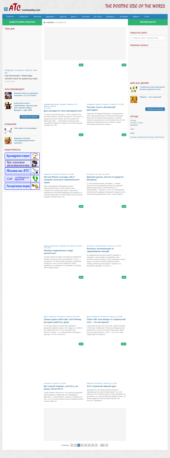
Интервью (117, 17)
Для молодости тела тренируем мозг (63, 112)
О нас (138, 17)
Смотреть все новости (29, 118)
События (9, 17)
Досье (69, 17)
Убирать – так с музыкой (150, 98)
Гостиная (81, 17)
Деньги (46, 317)
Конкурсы (104, 17)
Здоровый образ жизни (51, 105)
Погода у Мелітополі (156, 138)
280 (102, 446)
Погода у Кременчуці (138, 138)
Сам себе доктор (100, 247)
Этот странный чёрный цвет (101, 387)
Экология (36, 17)
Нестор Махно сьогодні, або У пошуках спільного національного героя (62, 181)
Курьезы (60, 17)
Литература (90, 105)
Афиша (128, 17)
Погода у (136, 124)
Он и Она (93, 17)
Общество (22, 17)
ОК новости (105, 105)
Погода (133, 121)
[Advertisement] (85, 44)
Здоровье (47, 17)
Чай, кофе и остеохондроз (25, 129)
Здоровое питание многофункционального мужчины (24, 141)
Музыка (97, 105)
